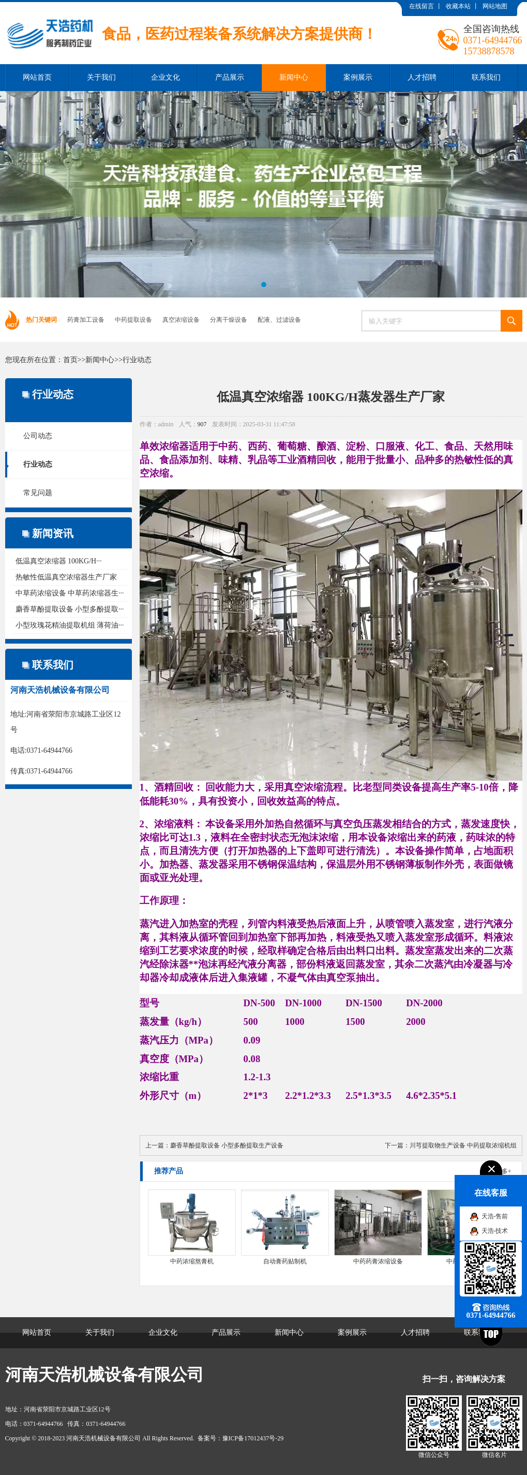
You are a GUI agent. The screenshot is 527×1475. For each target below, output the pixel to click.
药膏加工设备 (85, 319)
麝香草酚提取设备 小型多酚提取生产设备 (226, 1145)
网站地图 (495, 6)
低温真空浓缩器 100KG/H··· (59, 561)
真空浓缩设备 (181, 319)
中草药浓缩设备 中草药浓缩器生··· (70, 593)
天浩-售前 (494, 1216)
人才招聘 (422, 77)
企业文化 (165, 77)
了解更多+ (497, 1171)
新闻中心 (293, 77)
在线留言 (421, 6)
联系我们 (486, 77)
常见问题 (37, 493)
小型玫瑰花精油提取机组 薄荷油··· (70, 625)
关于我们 (101, 77)
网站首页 (37, 77)
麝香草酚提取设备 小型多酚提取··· (70, 609)
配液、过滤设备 (279, 319)
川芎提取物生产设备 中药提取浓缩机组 (463, 1145)
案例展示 (357, 77)
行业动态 (137, 360)
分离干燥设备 (228, 319)
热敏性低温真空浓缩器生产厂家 (66, 577)
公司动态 (37, 436)
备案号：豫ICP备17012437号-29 (241, 1438)
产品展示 (229, 77)
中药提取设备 (133, 319)
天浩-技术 (494, 1230)
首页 (70, 360)
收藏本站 (458, 6)
